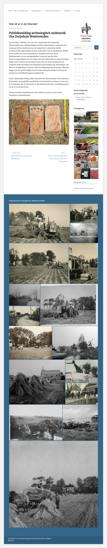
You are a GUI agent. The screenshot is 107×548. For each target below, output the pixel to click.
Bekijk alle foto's (80, 182)
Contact (77, 11)
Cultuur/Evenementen (52, 11)
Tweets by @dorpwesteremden (83, 188)
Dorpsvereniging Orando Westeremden (32, 538)
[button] (82, 117)
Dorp (15, 11)
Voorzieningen (36, 11)
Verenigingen (23, 11)
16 (93, 76)
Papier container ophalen (83, 97)
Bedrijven (67, 11)
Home (10, 11)
